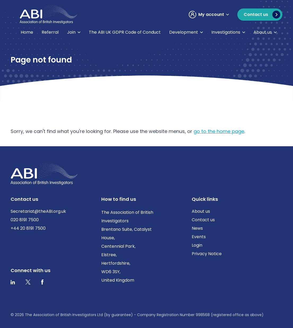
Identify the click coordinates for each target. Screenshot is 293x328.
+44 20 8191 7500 (28, 228)
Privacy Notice (207, 254)
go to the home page (219, 131)
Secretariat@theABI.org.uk (38, 211)
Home (27, 32)
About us (262, 32)
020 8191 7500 (25, 220)
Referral (50, 32)
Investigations (225, 32)
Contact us (203, 220)
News (197, 228)
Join (71, 32)
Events (199, 237)
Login (197, 245)
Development (183, 32)
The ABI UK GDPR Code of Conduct (125, 32)
